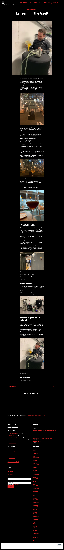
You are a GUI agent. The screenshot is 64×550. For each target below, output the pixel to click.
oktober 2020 (36, 492)
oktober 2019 (36, 506)
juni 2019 (35, 509)
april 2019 (35, 511)
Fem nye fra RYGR (12, 459)
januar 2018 (35, 532)
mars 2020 (35, 499)
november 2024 (36, 452)
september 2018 (36, 521)
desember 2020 (36, 489)
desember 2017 (36, 534)
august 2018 (35, 523)
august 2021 (35, 479)
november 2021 (36, 476)
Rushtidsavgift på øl (13, 452)
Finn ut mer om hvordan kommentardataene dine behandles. (35, 416)
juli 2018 (35, 524)
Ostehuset (26, 381)
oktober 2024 (36, 454)
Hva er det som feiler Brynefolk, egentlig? (17, 438)
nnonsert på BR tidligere (27, 128)
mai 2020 (35, 496)
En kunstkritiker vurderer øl (38, 442)
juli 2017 (35, 541)
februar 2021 (36, 486)
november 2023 (36, 458)
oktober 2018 (36, 520)
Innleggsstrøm (10, 472)
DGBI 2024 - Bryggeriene (14, 434)
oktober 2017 (36, 537)
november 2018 (36, 518)
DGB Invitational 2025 (37, 428)
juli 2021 (35, 481)
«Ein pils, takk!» (36, 435)
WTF (39, 86)
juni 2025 (35, 450)
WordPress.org (11, 475)
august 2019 (35, 507)
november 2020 (36, 490)
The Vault (30, 381)
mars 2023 (35, 461)
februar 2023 (36, 462)
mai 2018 (35, 527)
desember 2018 (36, 517)
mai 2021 (35, 483)
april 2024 (35, 457)
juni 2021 (35, 482)
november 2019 (36, 504)
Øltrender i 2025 (12, 436)
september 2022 (36, 468)
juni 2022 (35, 471)
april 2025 (35, 451)
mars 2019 (35, 513)
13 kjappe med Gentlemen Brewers (16, 456)
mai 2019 (35, 510)
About (57, 4)
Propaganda (53, 4)
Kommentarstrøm (11, 473)
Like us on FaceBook (15, 463)
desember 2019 (36, 503)
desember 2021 (36, 475)
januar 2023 (35, 464)
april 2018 (35, 528)
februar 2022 (36, 474)
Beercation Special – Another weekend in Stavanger (19, 440)
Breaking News (30, 10)
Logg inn (9, 470)
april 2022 (35, 472)
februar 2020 (36, 500)
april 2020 (35, 497)
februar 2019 (36, 514)
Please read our (13, 485)
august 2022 (35, 469)
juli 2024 (35, 455)
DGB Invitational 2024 (13, 444)
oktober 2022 (36, 467)
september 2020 (36, 493)
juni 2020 (35, 495)
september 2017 (36, 538)
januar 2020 (35, 502)
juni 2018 (35, 525)
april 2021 (35, 485)
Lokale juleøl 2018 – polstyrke (14, 450)
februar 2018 (36, 531)
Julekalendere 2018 (12, 454)
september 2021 (36, 478)
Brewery (35, 10)
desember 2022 (36, 465)
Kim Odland (23, 381)
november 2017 (36, 535)
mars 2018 (35, 530)
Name (8, 478)
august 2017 (35, 539)
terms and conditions (16, 485)
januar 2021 (35, 488)
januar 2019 (35, 516)
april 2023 (35, 460)
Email (8, 481)
